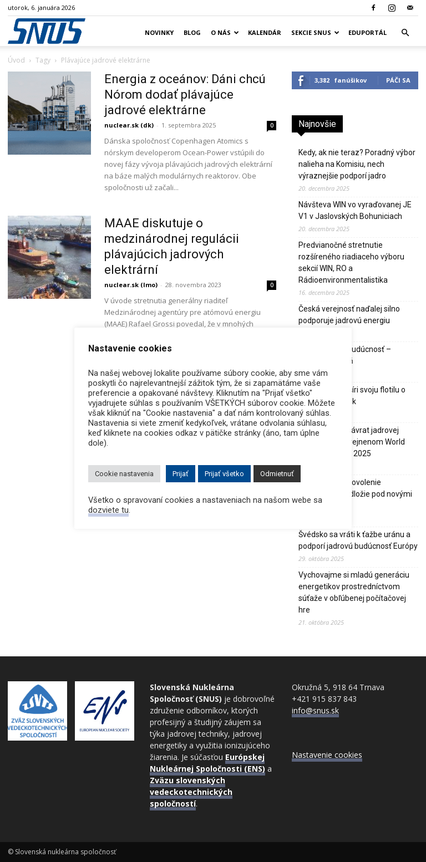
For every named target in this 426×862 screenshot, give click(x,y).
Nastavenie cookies (327, 754)
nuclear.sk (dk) (129, 125)
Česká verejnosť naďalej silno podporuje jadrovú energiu (349, 314)
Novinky (159, 32)
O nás (225, 32)
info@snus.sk (315, 710)
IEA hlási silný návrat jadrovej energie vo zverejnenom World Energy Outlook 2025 (351, 442)
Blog (192, 32)
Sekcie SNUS (315, 32)
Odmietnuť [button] (277, 474)
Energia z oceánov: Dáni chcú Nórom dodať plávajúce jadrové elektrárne (185, 94)
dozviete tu (108, 510)
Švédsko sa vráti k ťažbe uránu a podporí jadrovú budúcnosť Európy (358, 540)
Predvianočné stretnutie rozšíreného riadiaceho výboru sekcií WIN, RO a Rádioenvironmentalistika (351, 262)
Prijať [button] (181, 474)
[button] (405, 33)
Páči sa (398, 80)
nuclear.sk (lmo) (131, 284)
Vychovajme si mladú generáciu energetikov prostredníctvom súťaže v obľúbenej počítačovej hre (353, 592)
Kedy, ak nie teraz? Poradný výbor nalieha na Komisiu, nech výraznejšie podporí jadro (356, 164)
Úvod (16, 60)
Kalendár (264, 32)
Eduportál (367, 32)
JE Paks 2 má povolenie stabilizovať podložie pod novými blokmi (355, 494)
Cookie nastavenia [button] (124, 474)
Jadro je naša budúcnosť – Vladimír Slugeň (344, 355)
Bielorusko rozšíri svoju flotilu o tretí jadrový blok (351, 395)
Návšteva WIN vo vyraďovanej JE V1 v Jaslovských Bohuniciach (355, 210)
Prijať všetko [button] (224, 474)
